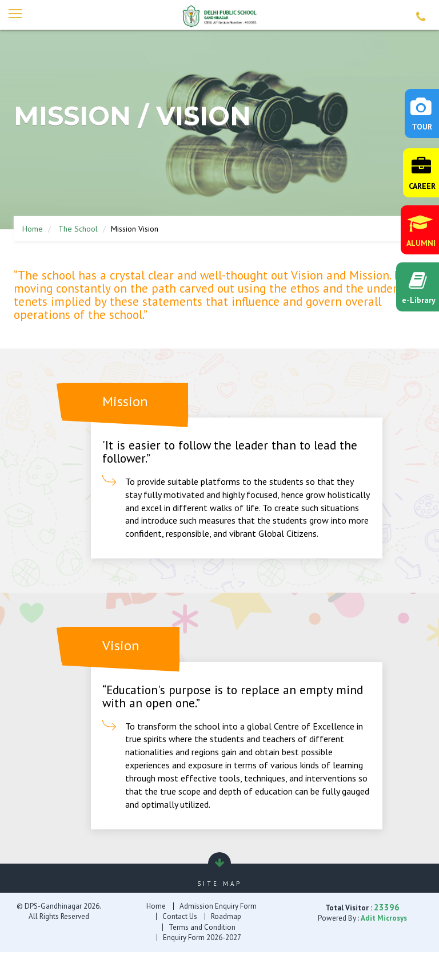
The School (78, 230)
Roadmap (226, 917)
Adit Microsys (384, 919)
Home (32, 230)
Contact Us (179, 917)
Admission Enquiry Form (218, 907)
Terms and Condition (202, 928)
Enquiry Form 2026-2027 (202, 938)
